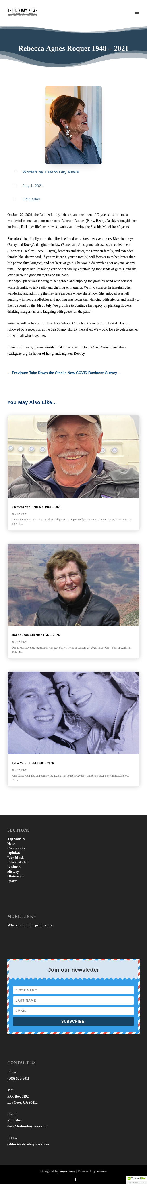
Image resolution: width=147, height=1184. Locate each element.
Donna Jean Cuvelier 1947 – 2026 (36, 635)
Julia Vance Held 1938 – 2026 (33, 763)
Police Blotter (17, 862)
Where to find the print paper (30, 925)
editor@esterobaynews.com (28, 1144)
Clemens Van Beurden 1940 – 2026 (36, 507)
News (11, 843)
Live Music (15, 858)
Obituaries (31, 199)
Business (14, 867)
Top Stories (16, 839)
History (13, 871)
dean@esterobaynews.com (27, 1126)
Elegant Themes (67, 1171)
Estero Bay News (62, 172)
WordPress (101, 1171)
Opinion (13, 853)
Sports (12, 881)
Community (16, 848)
